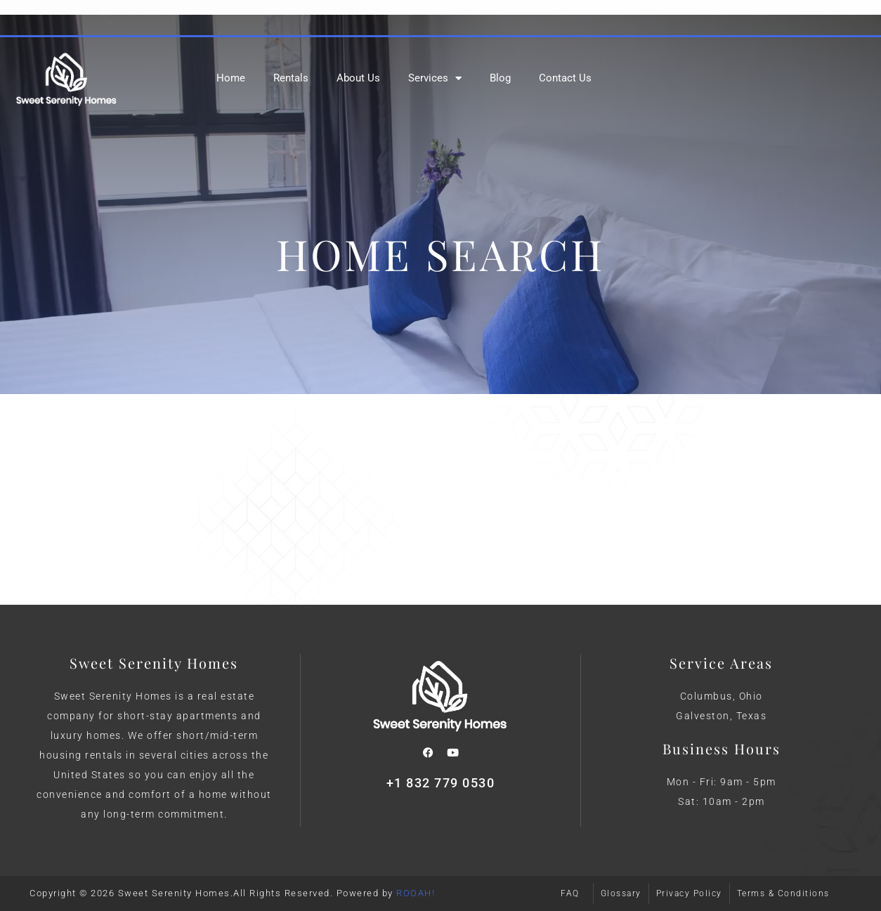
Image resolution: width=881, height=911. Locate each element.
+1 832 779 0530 (440, 782)
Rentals (290, 78)
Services (435, 78)
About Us (358, 78)
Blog (500, 78)
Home (230, 78)
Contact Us (565, 78)
